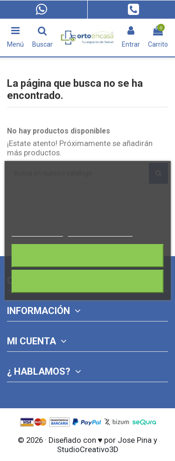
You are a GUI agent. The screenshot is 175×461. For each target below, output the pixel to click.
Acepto (87, 281)
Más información (37, 232)
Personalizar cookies (100, 232)
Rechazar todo (87, 255)
